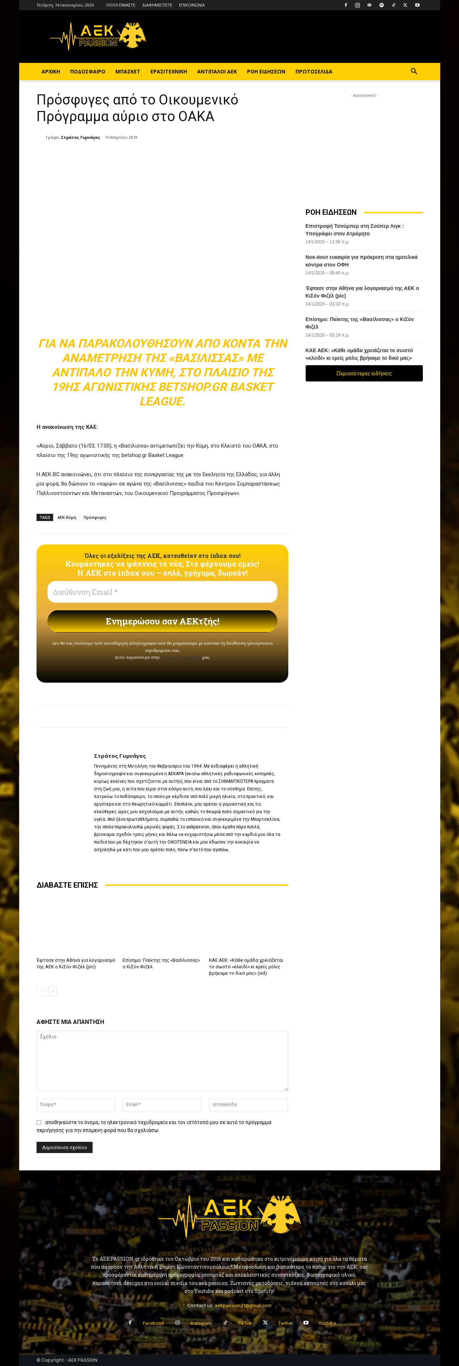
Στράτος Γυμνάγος (80, 137)
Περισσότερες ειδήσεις (364, 373)
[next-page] (52, 990)
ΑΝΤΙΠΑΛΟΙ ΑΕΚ (217, 71)
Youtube (327, 1323)
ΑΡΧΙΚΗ (51, 71)
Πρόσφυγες (95, 517)
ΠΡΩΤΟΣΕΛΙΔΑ (314, 71)
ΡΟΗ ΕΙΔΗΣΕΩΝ (266, 71)
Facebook (153, 1323)
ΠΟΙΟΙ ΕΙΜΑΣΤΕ (120, 5)
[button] (414, 72)
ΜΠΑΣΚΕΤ (127, 71)
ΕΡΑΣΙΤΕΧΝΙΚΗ (168, 71)
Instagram (201, 1323)
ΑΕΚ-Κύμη (67, 517)
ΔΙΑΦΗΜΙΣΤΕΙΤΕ (157, 5)
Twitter (285, 1323)
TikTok (245, 1323)
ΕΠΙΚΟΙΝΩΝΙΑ (192, 5)
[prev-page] (41, 990)
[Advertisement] (364, 144)
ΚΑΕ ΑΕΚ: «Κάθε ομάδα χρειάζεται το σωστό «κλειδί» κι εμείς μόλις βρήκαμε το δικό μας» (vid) (246, 966)
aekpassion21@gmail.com (243, 1305)
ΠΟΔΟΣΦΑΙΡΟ (87, 71)
